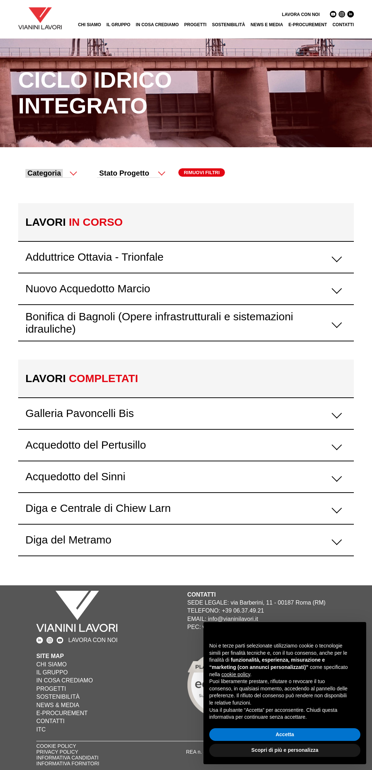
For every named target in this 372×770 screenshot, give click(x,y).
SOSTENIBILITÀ (228, 24)
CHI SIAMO (89, 24)
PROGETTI (195, 24)
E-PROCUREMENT (307, 24)
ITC (41, 729)
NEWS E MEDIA (267, 24)
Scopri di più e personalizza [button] (284, 750)
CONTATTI (343, 24)
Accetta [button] (285, 734)
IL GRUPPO (118, 24)
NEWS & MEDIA (57, 705)
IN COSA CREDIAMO (157, 24)
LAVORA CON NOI (301, 14)
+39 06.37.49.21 (243, 610)
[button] (357, 633)
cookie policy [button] (235, 674)
